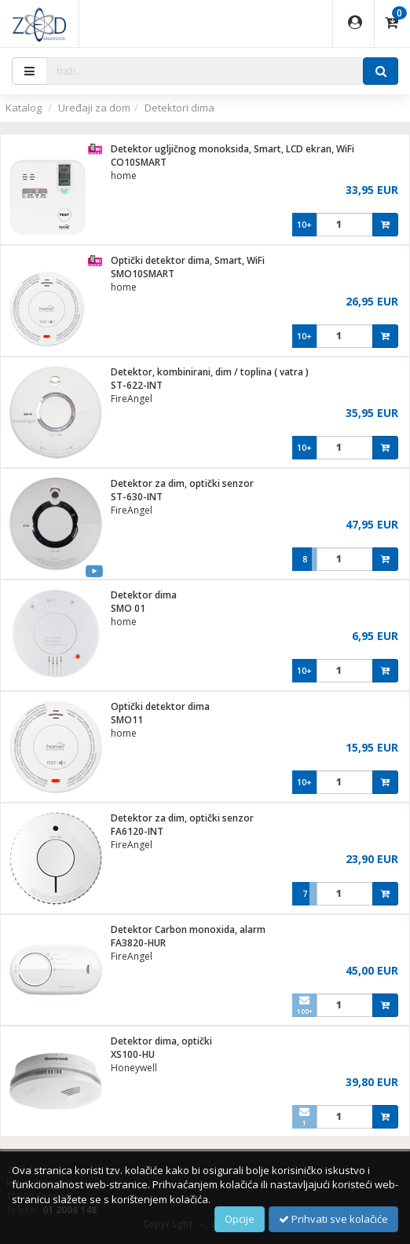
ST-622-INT (137, 385)
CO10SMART (139, 162)
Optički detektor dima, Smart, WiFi (188, 260)
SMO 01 (128, 608)
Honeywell (134, 1067)
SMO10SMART (142, 273)
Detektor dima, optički (161, 1041)
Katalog (23, 108)
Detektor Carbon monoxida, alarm (188, 929)
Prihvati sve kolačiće (333, 1219)
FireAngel (131, 398)
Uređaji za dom (94, 108)
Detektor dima (144, 595)
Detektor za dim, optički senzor (182, 483)
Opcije (239, 1219)
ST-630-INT (137, 496)
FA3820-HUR (138, 942)
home (124, 175)
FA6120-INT (137, 831)
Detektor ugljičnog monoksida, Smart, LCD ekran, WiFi (232, 149)
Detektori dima (179, 108)
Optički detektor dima (160, 706)
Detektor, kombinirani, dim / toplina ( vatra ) (210, 372)
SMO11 (127, 719)
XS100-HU (133, 1054)
